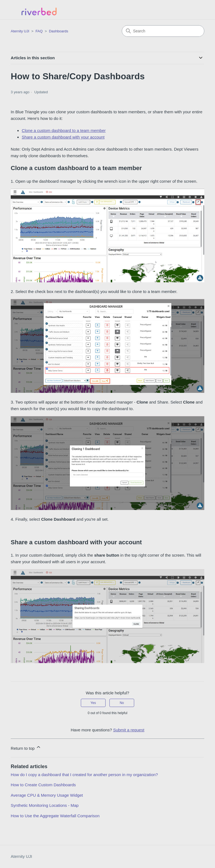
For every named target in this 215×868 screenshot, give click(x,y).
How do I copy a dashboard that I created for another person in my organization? (84, 774)
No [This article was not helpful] (122, 703)
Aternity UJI (21, 856)
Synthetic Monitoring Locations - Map (45, 805)
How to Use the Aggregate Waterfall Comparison (55, 815)
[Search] (163, 31)
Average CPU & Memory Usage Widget (47, 795)
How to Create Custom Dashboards (43, 784)
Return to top (26, 747)
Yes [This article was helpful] (93, 703)
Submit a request (128, 730)
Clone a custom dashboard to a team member (64, 130)
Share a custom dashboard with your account (63, 137)
